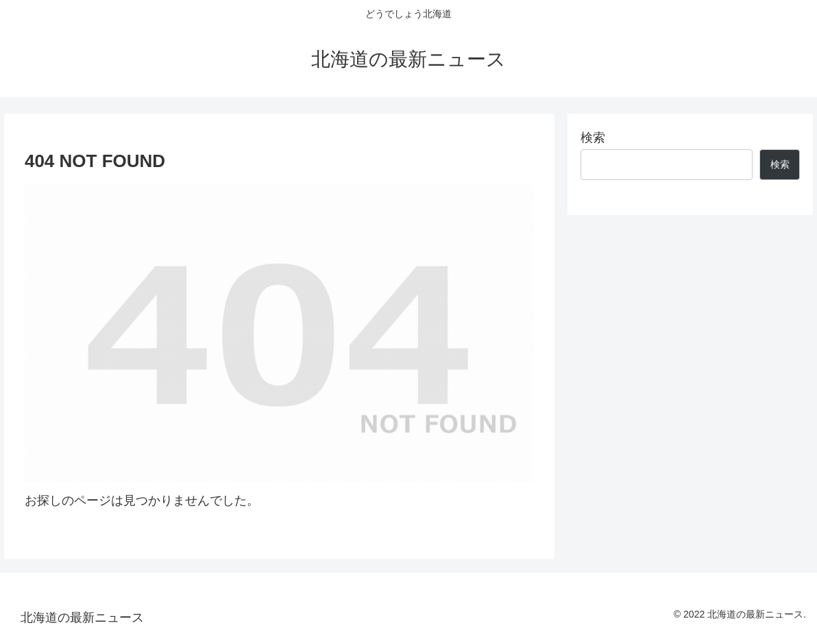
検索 (593, 137)
